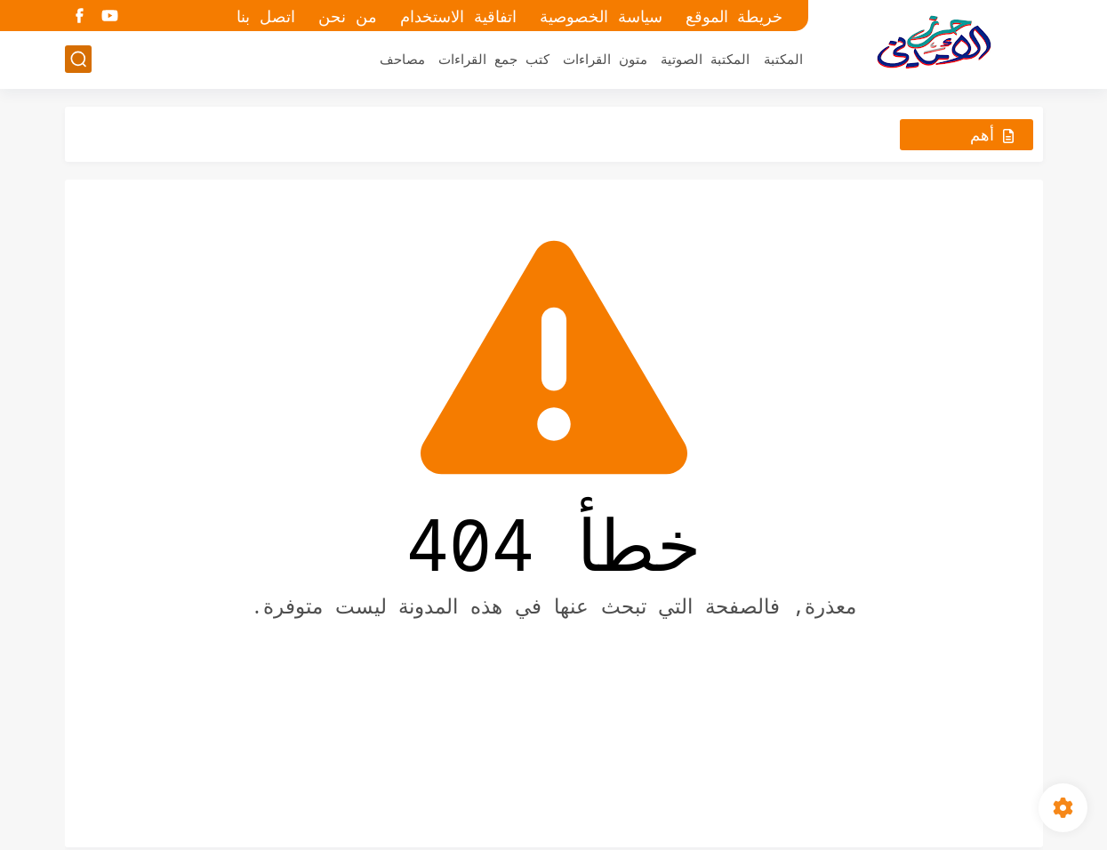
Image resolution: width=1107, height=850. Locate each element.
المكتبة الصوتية (705, 59)
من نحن (347, 16)
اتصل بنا (266, 16)
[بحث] (78, 59)
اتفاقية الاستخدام (458, 16)
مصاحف (402, 59)
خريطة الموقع (734, 16)
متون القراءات (605, 59)
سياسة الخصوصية (601, 16)
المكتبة (783, 59)
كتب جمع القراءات (493, 59)
